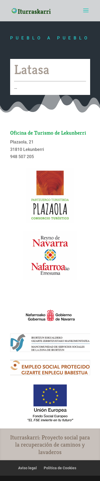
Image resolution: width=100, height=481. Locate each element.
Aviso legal (27, 468)
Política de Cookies (60, 468)
